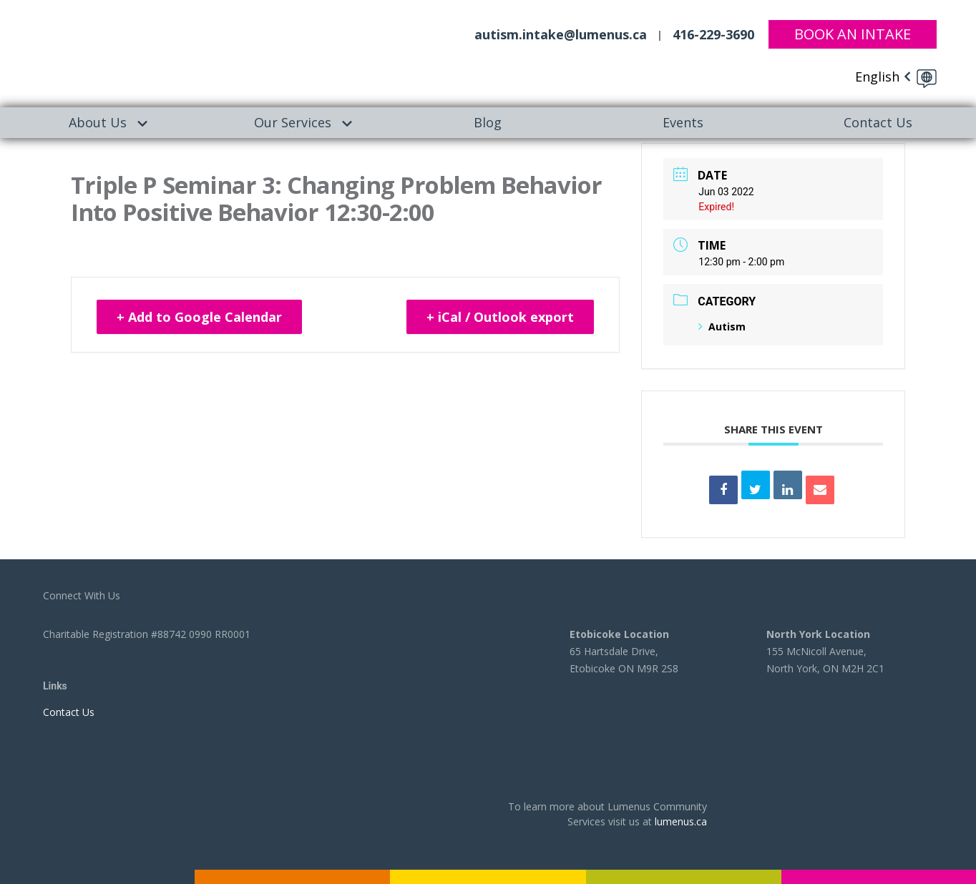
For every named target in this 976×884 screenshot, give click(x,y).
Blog (488, 122)
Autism (722, 326)
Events (683, 122)
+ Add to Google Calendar (199, 316)
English (877, 76)
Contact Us (878, 122)
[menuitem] (97, 122)
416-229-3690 (713, 34)
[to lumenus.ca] (146, 51)
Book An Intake (852, 34)
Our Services (292, 122)
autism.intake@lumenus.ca (560, 34)
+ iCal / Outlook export (500, 316)
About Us (98, 122)
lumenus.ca (681, 821)
